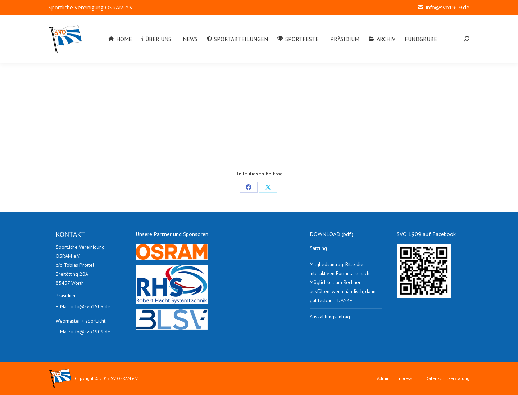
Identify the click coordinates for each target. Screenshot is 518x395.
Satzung (318, 248)
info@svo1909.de (443, 7)
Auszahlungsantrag (330, 316)
